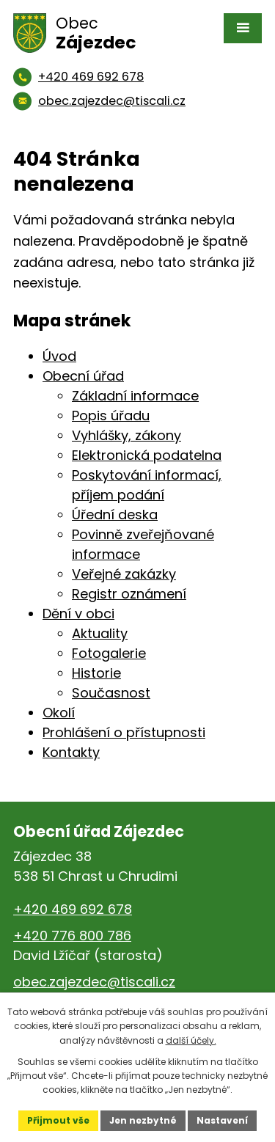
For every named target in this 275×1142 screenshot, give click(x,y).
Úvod (59, 356)
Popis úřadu (111, 415)
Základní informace (135, 396)
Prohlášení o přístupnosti (124, 732)
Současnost (111, 693)
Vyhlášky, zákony (126, 435)
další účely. (191, 1040)
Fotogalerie (109, 653)
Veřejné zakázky (124, 574)
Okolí (59, 712)
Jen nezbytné (143, 1120)
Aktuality (100, 633)
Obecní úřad (83, 376)
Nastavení (222, 1120)
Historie (96, 673)
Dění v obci (78, 613)
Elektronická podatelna (146, 455)
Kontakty (71, 752)
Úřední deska (115, 514)
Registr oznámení (129, 594)
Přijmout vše (58, 1120)
